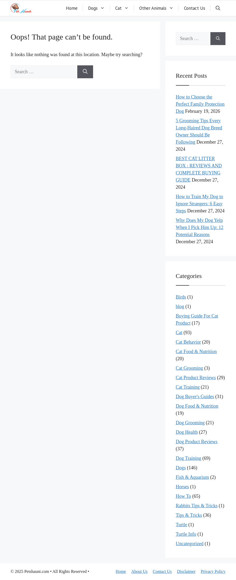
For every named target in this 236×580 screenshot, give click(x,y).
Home (72, 8)
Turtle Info (186, 534)
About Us (139, 571)
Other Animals (159, 8)
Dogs (99, 8)
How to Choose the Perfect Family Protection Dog (200, 104)
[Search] (85, 71)
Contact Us (194, 8)
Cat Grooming (189, 368)
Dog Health (187, 432)
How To (183, 496)
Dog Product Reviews (197, 441)
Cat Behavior (188, 342)
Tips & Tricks (189, 515)
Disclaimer (186, 571)
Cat (124, 8)
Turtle (181, 524)
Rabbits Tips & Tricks (197, 505)
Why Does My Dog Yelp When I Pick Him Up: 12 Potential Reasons (199, 227)
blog (180, 306)
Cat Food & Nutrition (196, 351)
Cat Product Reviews (196, 377)
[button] (217, 8)
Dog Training (188, 458)
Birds (181, 297)
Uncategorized (190, 543)
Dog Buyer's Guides (195, 396)
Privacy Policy (213, 571)
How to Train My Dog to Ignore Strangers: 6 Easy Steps (199, 203)
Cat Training (188, 387)
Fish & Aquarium (192, 477)
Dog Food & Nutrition (197, 406)
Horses (182, 486)
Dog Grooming (190, 422)
